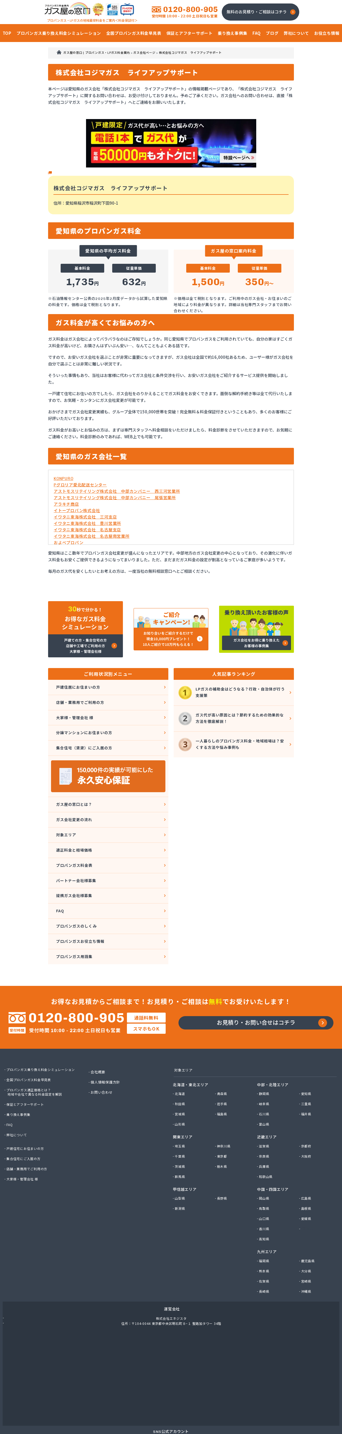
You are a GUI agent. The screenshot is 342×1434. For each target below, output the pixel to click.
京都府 (307, 1111)
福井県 (307, 1079)
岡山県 (264, 1163)
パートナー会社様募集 (75, 857)
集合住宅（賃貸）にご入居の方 (84, 738)
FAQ (58, 883)
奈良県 (264, 1121)
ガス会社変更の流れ (73, 805)
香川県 (264, 1194)
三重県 (307, 1069)
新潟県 (180, 1174)
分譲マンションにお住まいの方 (84, 725)
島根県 (307, 1174)
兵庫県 (264, 1132)
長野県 (222, 1163)
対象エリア (65, 818)
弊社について (18, 1099)
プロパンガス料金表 (73, 844)
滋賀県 (264, 1111)
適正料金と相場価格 (73, 831)
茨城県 (180, 1132)
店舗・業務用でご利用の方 (80, 699)
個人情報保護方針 (106, 1046)
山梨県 (180, 1163)
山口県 (264, 1184)
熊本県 (264, 1236)
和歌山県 (266, 1142)
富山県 (264, 1089)
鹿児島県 (309, 1226)
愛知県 (307, 1059)
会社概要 (98, 1036)
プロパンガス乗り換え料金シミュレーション (43, 1034)
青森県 (222, 1059)
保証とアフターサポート (27, 1069)
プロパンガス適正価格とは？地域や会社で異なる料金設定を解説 (36, 1056)
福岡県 (264, 1226)
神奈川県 (224, 1111)
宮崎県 (307, 1246)
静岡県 (264, 1059)
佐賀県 (264, 1246)
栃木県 (222, 1132)
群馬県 (180, 1142)
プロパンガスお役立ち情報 (80, 909)
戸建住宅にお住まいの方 (27, 1113)
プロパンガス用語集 (73, 922)
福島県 (222, 1079)
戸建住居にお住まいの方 (78, 686)
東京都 (222, 1121)
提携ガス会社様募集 (73, 870)
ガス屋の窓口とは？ (73, 792)
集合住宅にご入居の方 (25, 1123)
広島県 (307, 1163)
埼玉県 (180, 1111)
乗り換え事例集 (19, 1079)
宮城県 (180, 1079)
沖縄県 (307, 1256)
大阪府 (307, 1121)
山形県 (180, 1089)
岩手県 (222, 1069)
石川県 (264, 1079)
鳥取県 (264, 1174)
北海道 (180, 1059)
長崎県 (264, 1256)
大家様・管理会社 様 (74, 712)
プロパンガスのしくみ (76, 896)
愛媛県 (307, 1184)
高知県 (264, 1204)
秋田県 (180, 1069)
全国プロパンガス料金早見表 (31, 1044)
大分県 (307, 1236)
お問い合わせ (102, 1057)
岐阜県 (264, 1069)
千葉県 (180, 1121)
